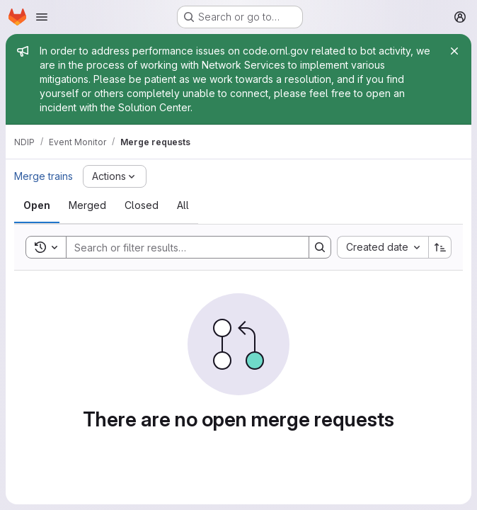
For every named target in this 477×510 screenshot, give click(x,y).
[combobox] (382, 247)
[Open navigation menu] (41, 17)
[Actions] (114, 176)
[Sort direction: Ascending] (440, 247)
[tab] (36, 205)
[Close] (454, 51)
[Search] (180, 247)
